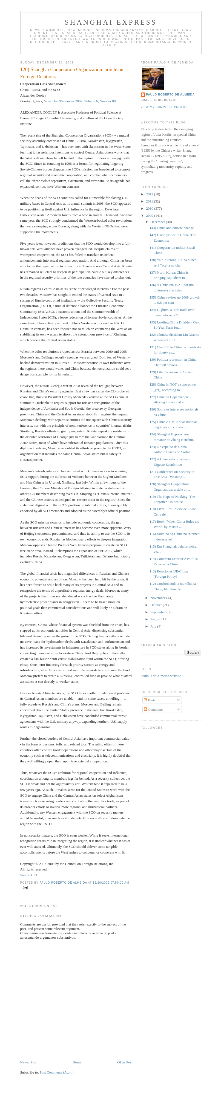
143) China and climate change (172, 228)
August (156, 619)
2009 (150, 215)
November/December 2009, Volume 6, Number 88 (80, 101)
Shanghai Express (111, 22)
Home (77, 1062)
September (158, 612)
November (158, 598)
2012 (150, 194)
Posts (150, 700)
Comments (153, 709)
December (158, 222)
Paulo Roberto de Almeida (170, 94)
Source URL (29, 875)
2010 (150, 208)
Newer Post (28, 1062)
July (153, 626)
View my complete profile (164, 107)
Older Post (124, 1062)
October (156, 605)
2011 (150, 201)
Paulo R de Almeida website (161, 676)
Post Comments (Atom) (57, 1072)
